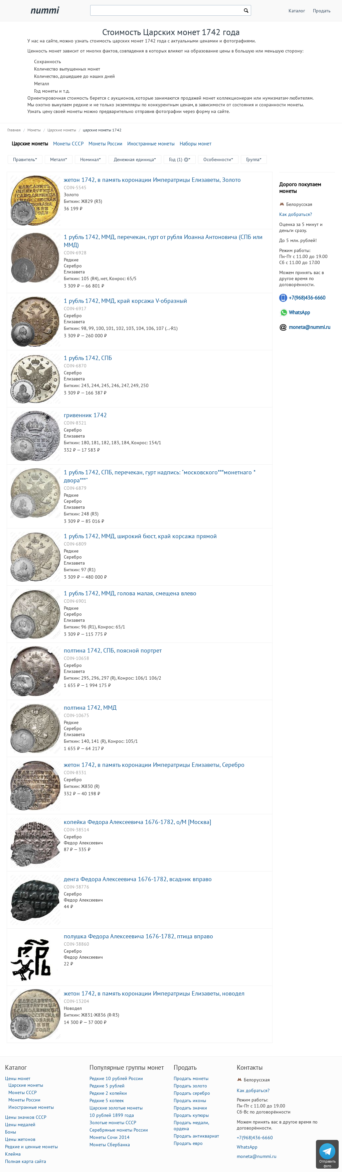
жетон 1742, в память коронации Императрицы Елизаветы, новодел (154, 993)
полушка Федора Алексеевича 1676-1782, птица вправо (138, 936)
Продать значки (190, 1108)
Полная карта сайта (25, 1161)
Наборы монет (195, 143)
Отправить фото (327, 1163)
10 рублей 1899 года (112, 1115)
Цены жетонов (20, 1139)
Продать (322, 11)
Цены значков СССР (25, 1117)
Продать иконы (190, 1100)
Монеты (34, 129)
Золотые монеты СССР (113, 1123)
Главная (14, 129)
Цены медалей (20, 1125)
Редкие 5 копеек (107, 1100)
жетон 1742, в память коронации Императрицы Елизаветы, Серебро (154, 764)
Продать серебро (192, 1093)
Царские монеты (61, 129)
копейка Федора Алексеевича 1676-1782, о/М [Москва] (137, 822)
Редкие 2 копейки (108, 1093)
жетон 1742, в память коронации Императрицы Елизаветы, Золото (152, 179)
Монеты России (105, 143)
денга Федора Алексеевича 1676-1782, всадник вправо (138, 879)
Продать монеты (191, 1078)
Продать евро (188, 1143)
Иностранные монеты (151, 143)
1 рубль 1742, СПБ (88, 358)
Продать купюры (191, 1115)
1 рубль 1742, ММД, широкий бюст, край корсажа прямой (140, 536)
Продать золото (190, 1086)
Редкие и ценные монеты (31, 1147)
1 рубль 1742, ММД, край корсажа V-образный (125, 301)
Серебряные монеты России (119, 1130)
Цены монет (17, 1078)
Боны (10, 1132)
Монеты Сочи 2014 (110, 1137)
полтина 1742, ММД (90, 707)
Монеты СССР (68, 143)
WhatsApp (299, 312)
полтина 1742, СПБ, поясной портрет (113, 650)
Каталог (297, 11)
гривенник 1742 (85, 415)
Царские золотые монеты (116, 1108)
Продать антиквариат (196, 1136)
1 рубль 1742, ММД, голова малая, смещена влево (130, 593)
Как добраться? (295, 214)
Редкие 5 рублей (107, 1086)
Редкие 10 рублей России (116, 1078)
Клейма (13, 1154)
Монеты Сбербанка (110, 1145)
